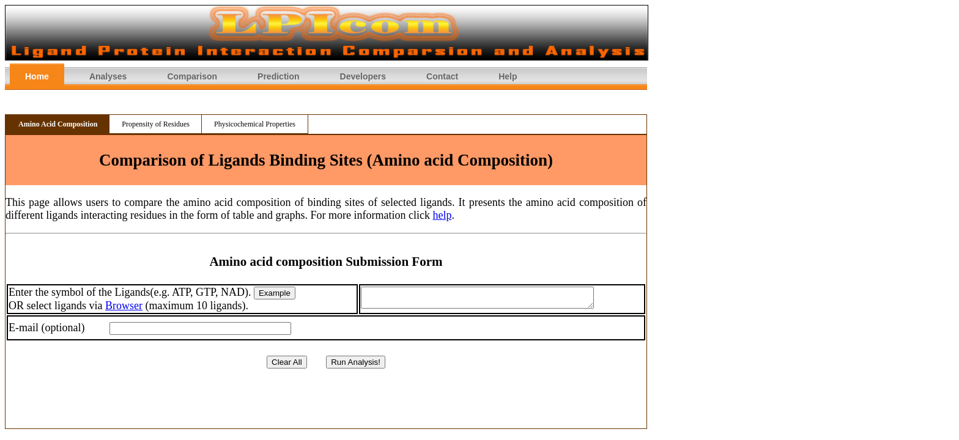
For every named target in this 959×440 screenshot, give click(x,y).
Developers (363, 76)
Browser (124, 307)
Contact (442, 76)
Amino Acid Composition (57, 124)
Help (507, 76)
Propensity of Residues (156, 124)
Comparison (192, 76)
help (441, 215)
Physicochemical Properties (254, 124)
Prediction (278, 76)
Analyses (108, 76)
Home (37, 76)
